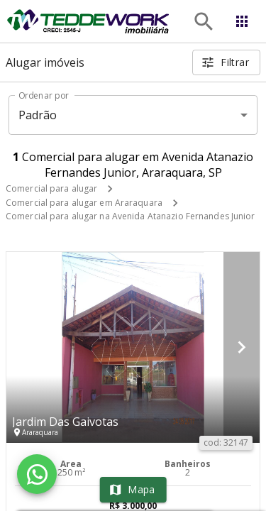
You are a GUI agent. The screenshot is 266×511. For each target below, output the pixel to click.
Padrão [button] (37, 115)
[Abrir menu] (242, 21)
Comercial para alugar (51, 188)
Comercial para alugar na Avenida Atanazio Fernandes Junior (130, 216)
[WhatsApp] (37, 474)
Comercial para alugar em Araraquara (84, 203)
